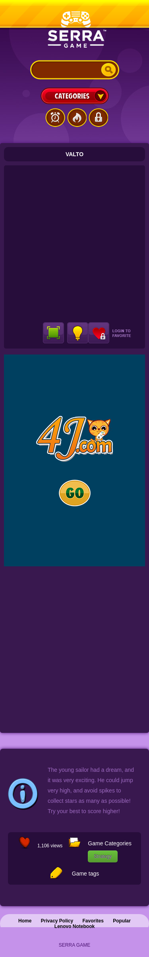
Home (24, 921)
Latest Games (55, 117)
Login (98, 117)
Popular (122, 921)
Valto (74, 154)
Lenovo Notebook (74, 926)
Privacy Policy (57, 921)
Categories (75, 95)
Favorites (93, 921)
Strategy (103, 856)
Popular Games (77, 117)
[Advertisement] (74, 243)
